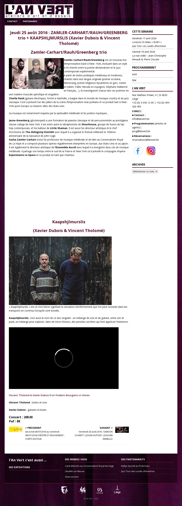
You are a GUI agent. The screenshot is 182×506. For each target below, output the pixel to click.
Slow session (72, 476)
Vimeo (86, 395)
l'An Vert (89, 498)
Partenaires (30, 21)
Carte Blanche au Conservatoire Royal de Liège (89, 465)
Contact (12, 21)
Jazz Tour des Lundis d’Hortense (138, 471)
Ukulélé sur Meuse (74, 471)
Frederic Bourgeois (67, 395)
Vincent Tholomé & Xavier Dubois (29, 395)
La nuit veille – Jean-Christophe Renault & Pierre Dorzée (149, 55)
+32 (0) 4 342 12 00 (143, 102)
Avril (134, 74)
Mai (134, 80)
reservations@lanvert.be (145, 139)
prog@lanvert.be (141, 131)
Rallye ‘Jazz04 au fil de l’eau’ (135, 465)
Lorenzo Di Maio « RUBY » (149, 42)
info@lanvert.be (140, 118)
